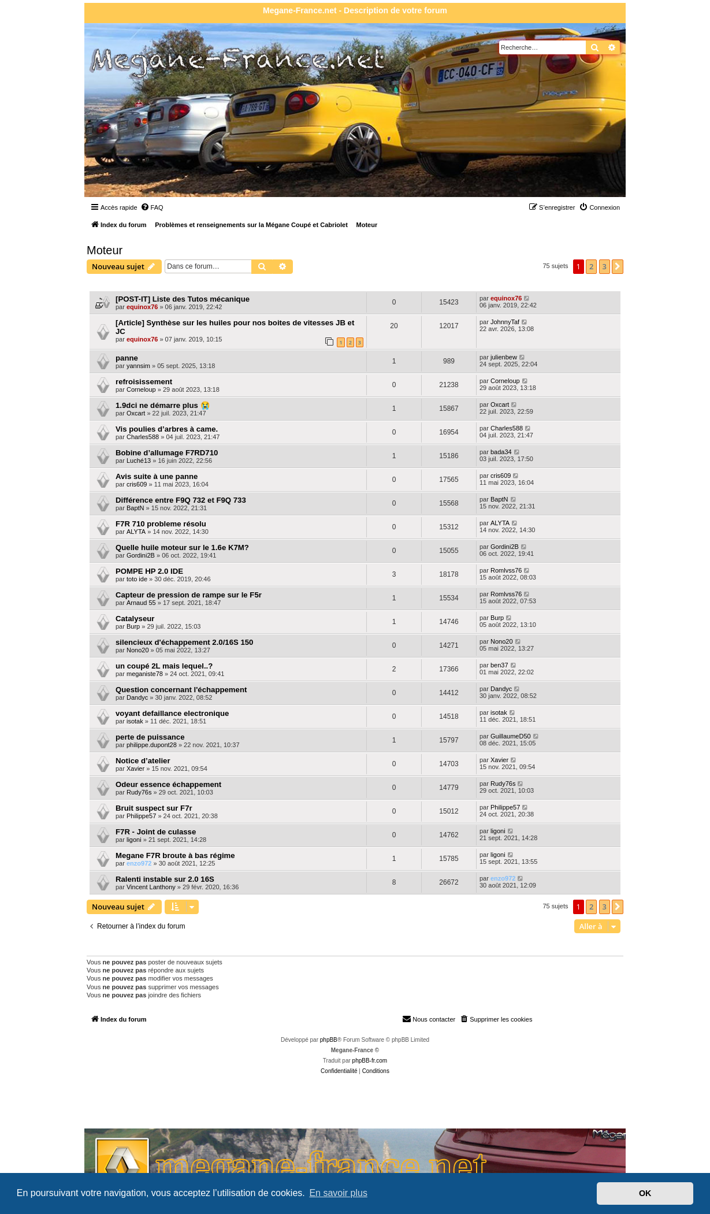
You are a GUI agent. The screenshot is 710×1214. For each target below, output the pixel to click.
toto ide (137, 579)
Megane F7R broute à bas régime (175, 855)
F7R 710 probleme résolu (161, 523)
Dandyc (137, 697)
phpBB (328, 1040)
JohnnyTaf (504, 321)
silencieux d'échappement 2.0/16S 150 (184, 642)
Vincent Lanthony (151, 886)
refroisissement (144, 381)
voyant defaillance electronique (172, 713)
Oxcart (136, 413)
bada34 (501, 451)
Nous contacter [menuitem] (428, 1019)
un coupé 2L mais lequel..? (164, 666)
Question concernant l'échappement (181, 689)
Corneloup (141, 389)
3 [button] (605, 266)
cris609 (137, 484)
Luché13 (139, 460)
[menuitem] (151, 207)
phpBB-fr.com (370, 1060)
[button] (617, 266)
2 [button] (591, 266)
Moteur (104, 250)
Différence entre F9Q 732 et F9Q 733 (181, 500)
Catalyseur (135, 618)
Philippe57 (141, 815)
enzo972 (139, 863)
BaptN (135, 507)
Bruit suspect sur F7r (154, 808)
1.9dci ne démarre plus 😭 (163, 405)
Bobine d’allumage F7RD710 (167, 452)
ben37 (499, 665)
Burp (133, 626)
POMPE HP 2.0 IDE (149, 571)
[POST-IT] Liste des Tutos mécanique (183, 299)
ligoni (134, 839)
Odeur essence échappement (168, 784)
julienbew (503, 357)
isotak (135, 721)
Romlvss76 (506, 570)
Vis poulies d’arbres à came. (167, 429)
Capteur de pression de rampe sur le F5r (189, 595)
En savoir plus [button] (338, 1193)
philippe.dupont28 (152, 744)
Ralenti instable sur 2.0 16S (165, 879)
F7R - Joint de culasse (156, 831)
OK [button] (645, 1193)
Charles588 (143, 436)
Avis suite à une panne (157, 476)
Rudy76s (139, 792)
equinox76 (142, 306)
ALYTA (136, 531)
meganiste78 (145, 673)
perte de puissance (150, 737)
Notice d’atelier (143, 760)
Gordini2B (141, 555)
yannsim (138, 365)
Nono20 (138, 650)
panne (127, 358)
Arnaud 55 (141, 602)
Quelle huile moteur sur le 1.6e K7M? (182, 547)
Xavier (135, 768)
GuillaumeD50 (510, 736)
